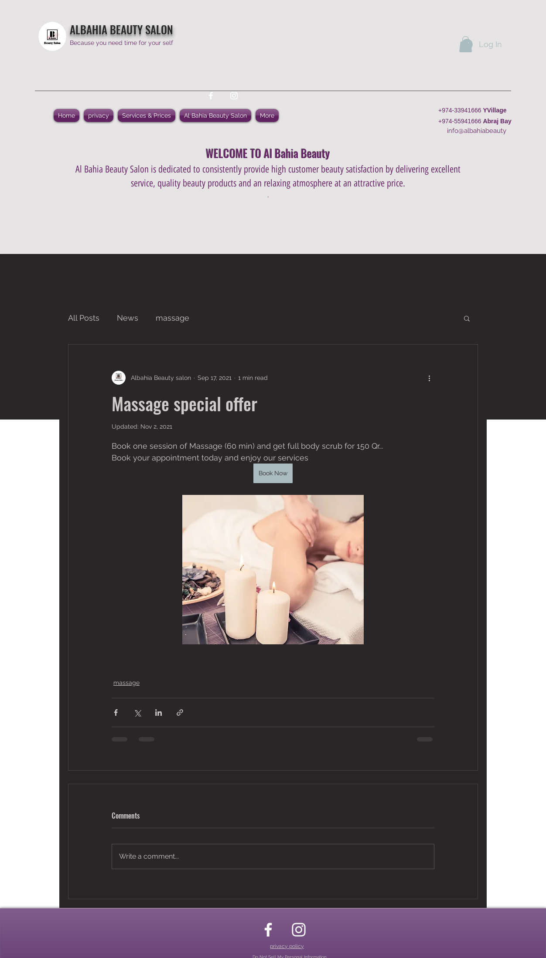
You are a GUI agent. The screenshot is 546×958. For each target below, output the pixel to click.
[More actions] (429, 377)
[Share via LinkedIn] (158, 712)
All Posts (83, 317)
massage (172, 317)
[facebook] (211, 96)
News (127, 317)
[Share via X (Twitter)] (137, 712)
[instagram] (234, 96)
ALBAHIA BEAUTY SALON (121, 29)
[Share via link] (180, 712)
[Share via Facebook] (116, 712)
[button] (465, 44)
